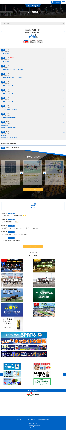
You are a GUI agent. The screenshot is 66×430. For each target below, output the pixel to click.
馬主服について (21, 419)
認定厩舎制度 (31, 419)
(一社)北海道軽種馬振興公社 (33, 425)
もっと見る (33, 189)
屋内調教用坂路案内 (43, 419)
